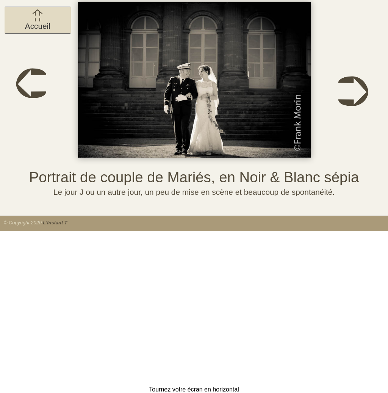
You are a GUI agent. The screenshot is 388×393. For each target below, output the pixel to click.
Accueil (37, 19)
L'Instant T (55, 222)
